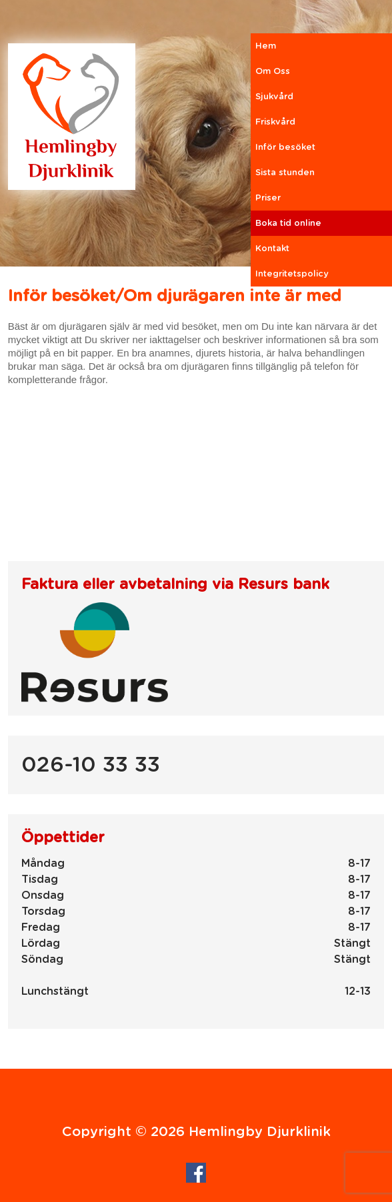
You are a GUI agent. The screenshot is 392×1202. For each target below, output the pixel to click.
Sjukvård (274, 97)
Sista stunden (285, 173)
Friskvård (275, 122)
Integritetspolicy (292, 274)
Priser (268, 198)
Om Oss (272, 71)
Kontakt (272, 249)
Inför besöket (285, 147)
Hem (265, 46)
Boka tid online (288, 223)
